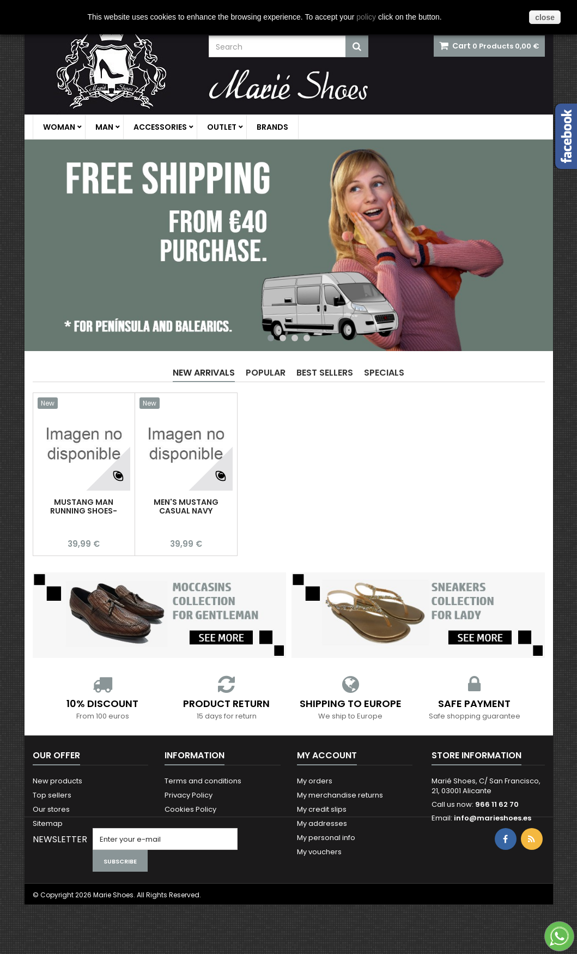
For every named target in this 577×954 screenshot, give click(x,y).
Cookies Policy (190, 809)
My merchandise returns (340, 795)
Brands (272, 127)
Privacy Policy (188, 795)
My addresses (322, 823)
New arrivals (204, 372)
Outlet (221, 127)
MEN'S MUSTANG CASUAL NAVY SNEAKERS (186, 511)
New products (57, 781)
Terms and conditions (203, 781)
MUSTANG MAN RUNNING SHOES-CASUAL (83, 511)
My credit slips (322, 809)
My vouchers (319, 852)
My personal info (326, 837)
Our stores (51, 809)
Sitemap (48, 823)
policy (366, 17)
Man (104, 127)
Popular (266, 372)
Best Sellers (324, 372)
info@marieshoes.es (492, 818)
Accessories (160, 127)
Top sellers (52, 795)
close (545, 17)
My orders (314, 781)
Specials (384, 372)
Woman (59, 127)
